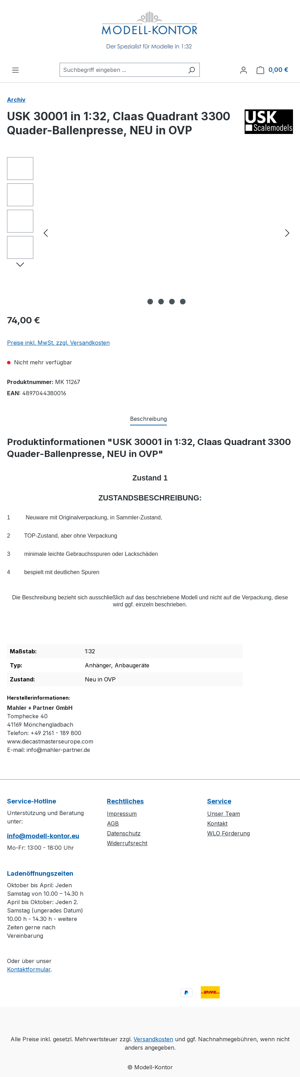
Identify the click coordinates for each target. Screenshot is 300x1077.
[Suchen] (191, 70)
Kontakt (217, 823)
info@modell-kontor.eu (43, 836)
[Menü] (15, 70)
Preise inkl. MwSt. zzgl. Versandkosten (58, 342)
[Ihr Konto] (243, 70)
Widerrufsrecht (127, 843)
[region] (150, 232)
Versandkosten (153, 1039)
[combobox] (122, 70)
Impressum (122, 813)
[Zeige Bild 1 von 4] (150, 301)
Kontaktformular (28, 969)
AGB (113, 823)
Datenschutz (124, 833)
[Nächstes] (287, 232)
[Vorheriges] (45, 232)
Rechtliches (125, 801)
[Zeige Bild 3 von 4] (172, 301)
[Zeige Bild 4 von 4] (183, 301)
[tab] (148, 419)
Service (219, 801)
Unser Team (223, 813)
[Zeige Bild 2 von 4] (161, 301)
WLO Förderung (228, 833)
